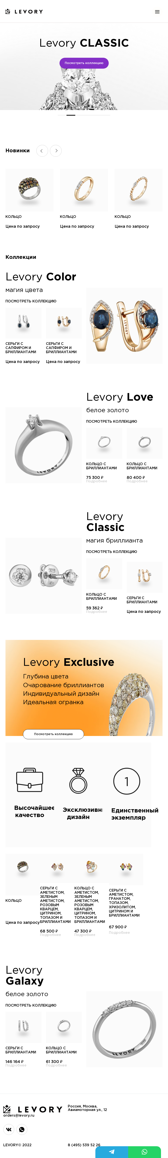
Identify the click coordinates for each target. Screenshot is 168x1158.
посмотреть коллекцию (30, 301)
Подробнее (96, 481)
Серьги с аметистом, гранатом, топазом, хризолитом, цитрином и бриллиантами (124, 903)
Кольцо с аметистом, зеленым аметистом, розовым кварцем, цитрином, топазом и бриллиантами (89, 905)
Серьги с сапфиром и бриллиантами (20, 348)
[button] (62, 115)
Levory (84, 43)
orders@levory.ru (18, 1115)
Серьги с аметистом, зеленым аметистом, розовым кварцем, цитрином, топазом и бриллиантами (55, 905)
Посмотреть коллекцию (84, 63)
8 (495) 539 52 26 (84, 1145)
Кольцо (13, 217)
